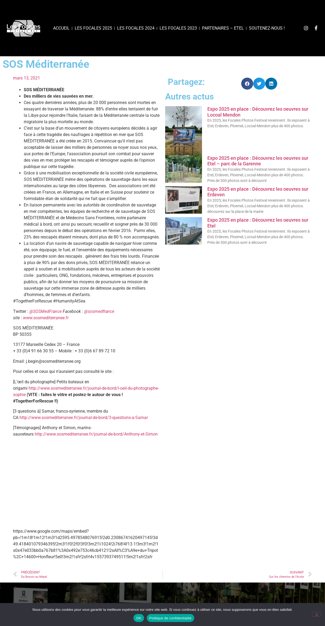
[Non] (316, 614)
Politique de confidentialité (170, 618)
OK (138, 618)
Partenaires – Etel (223, 28)
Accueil (61, 28)
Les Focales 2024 (135, 28)
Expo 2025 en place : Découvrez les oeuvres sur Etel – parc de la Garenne (257, 161)
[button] (247, 84)
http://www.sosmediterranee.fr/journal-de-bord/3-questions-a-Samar (83, 417)
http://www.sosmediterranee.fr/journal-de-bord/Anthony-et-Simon (96, 434)
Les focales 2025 (93, 28)
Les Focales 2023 (178, 28)
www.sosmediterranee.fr (46, 317)
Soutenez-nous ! (267, 28)
